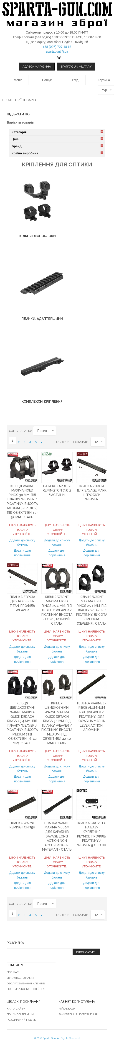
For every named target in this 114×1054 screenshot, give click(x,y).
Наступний (41, 442)
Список (101, 430)
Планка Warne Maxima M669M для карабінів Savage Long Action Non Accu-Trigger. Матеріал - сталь (57, 836)
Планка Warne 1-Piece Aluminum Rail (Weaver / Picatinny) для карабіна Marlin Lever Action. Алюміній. (91, 716)
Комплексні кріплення (42, 401)
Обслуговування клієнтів (26, 983)
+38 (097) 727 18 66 (57, 47)
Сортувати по (20, 431)
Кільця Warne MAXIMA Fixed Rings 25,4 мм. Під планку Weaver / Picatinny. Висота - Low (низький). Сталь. (56, 610)
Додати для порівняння (22, 553)
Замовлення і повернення (78, 1014)
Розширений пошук (21, 1019)
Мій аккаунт (67, 1008)
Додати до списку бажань (22, 542)
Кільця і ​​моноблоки (37, 236)
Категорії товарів (21, 100)
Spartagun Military (76, 66)
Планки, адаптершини (42, 319)
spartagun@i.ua (57, 51)
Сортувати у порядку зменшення (59, 430)
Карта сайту (16, 1008)
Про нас (13, 972)
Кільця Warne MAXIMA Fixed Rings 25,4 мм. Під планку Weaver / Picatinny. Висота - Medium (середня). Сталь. (91, 610)
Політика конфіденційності (27, 989)
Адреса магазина (37, 66)
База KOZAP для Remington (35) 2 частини (57, 490)
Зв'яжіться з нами (20, 977)
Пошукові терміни (20, 1014)
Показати (81, 442)
